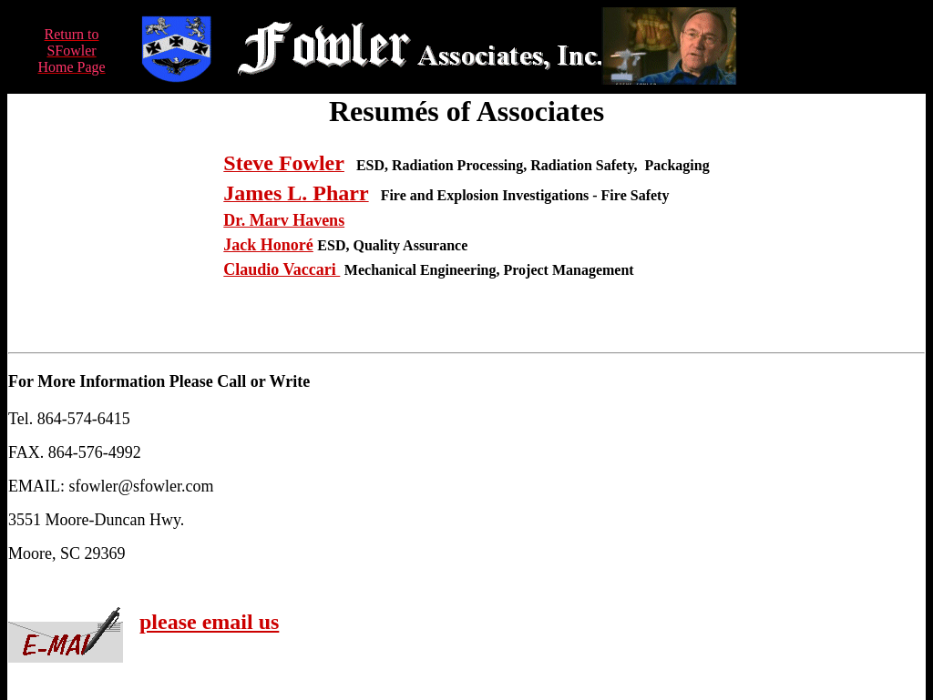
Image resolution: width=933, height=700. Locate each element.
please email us (209, 622)
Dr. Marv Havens (283, 220)
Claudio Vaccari (281, 269)
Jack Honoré (268, 245)
